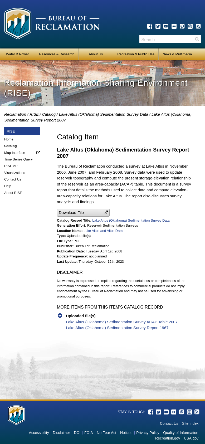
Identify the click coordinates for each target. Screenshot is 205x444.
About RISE (13, 193)
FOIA (88, 433)
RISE (34, 114)
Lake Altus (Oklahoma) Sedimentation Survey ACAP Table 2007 (122, 322)
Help (7, 186)
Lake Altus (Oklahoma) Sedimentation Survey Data (103, 114)
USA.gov (191, 438)
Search (197, 39)
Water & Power (17, 54)
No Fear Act (106, 433)
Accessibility (39, 433)
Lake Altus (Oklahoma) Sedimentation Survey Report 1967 (117, 327)
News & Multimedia (177, 54)
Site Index (190, 423)
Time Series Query (18, 159)
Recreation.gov (167, 438)
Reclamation (15, 114)
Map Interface (14, 153)
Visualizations (14, 173)
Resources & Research (56, 54)
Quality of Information (180, 433)
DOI (77, 433)
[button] (83, 212)
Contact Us (12, 179)
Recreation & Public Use (135, 54)
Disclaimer (61, 433)
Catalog (49, 114)
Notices (126, 433)
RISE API (11, 166)
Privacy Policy (147, 433)
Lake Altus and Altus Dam (103, 231)
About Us (96, 54)
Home (8, 139)
